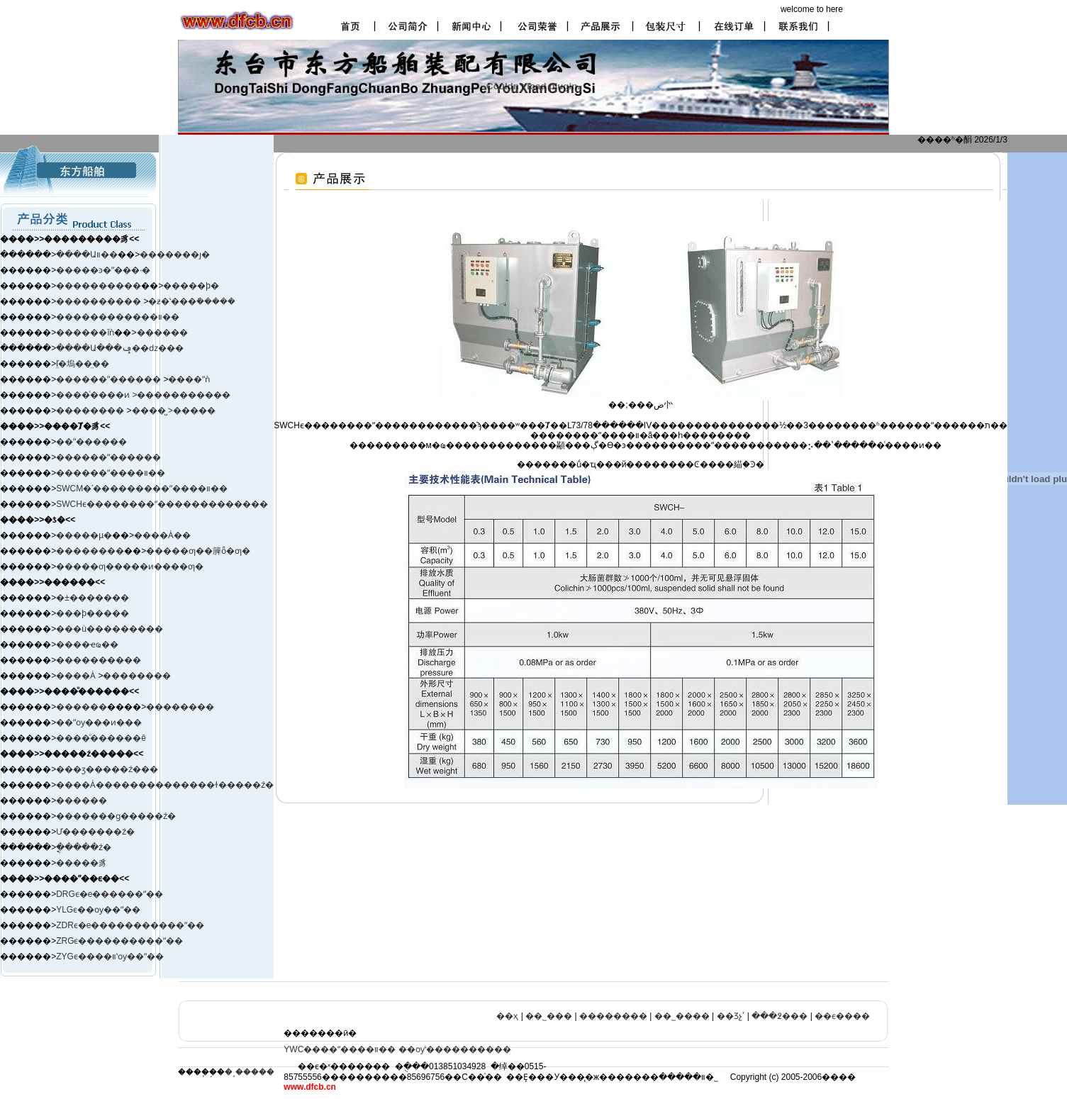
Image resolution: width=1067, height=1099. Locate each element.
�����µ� (84, 535)
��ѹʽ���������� (454, 1049)
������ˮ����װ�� (110, 473)
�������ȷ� (175, 255)
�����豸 (81, 863)
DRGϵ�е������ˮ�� (109, 894)
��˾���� (682, 1016)
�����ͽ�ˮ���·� (103, 270)
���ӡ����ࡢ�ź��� (107, 769)
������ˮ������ (108, 457)
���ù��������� (109, 629)
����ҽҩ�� (87, 644)
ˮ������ (134, 379)
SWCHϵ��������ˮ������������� (162, 504)
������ (162, 332)
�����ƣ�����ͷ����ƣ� (129, 566)
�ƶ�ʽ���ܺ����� (191, 301)
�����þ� (191, 286)
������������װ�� (117, 317)
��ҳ (507, 1016)
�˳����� (249, 1072)
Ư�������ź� (95, 832)
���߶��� (780, 1016)
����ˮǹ (189, 379)
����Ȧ (76, 676)
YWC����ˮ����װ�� (340, 1049)
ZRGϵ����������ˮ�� (119, 941)
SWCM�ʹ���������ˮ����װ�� (142, 488)
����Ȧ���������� (118, 785)
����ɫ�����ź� (227, 785)
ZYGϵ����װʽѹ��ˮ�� (110, 956)
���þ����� (92, 613)
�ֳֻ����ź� (83, 847)
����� (194, 410)
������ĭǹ (85, 332)
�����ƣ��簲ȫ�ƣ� (198, 551)
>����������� (181, 395)
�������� (91, 410)
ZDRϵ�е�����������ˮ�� (130, 925)
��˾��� (548, 1016)
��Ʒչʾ (731, 1016)
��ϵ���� (842, 1016)
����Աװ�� (87, 255)
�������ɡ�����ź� (116, 816)
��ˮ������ (91, 442)
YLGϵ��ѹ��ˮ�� (98, 910)
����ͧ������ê (101, 738)
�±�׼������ (92, 598)
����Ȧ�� (162, 535)
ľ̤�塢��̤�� (82, 364)
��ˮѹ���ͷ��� (99, 722)
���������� (98, 286)
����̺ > (152, 410)
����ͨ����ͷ (94, 395)
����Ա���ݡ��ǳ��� (120, 348)
